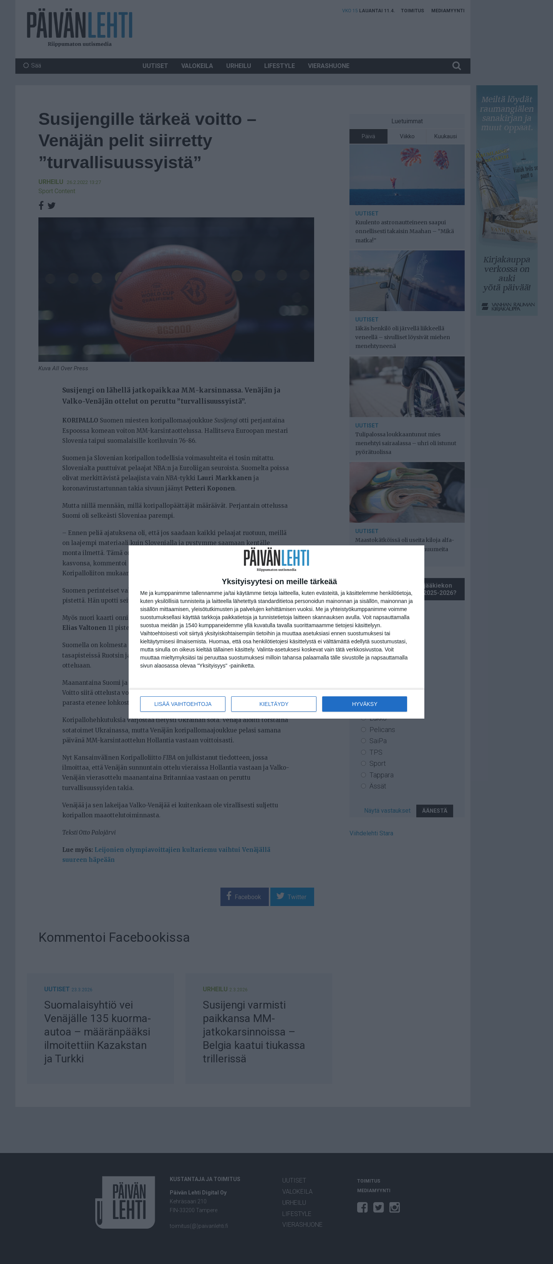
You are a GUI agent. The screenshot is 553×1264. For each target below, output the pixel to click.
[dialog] (276, 632)
